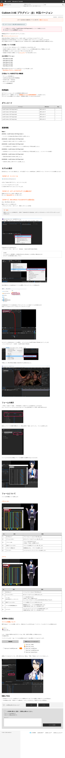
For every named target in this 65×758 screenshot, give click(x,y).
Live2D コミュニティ (58, 754)
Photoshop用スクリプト (8, 43)
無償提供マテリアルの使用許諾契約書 (48, 102)
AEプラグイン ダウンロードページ (31, 37)
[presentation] (52, 742)
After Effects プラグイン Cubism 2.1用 (32, 78)
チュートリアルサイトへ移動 (9, 15)
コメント (26, 739)
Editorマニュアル (27, 4)
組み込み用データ (31, 207)
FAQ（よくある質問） (8, 22)
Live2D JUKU (41, 754)
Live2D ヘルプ (49, 754)
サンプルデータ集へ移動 (8, 17)
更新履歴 (5, 20)
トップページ (6, 13)
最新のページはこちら (54, 20)
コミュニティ (42, 60)
